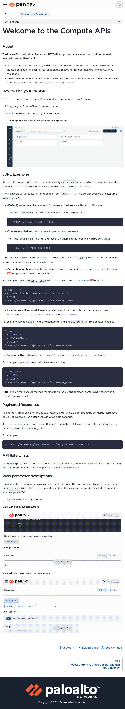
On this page (11, 21)
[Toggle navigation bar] (4, 4)
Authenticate (111, 268)
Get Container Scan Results (63, 467)
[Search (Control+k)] (119, 4)
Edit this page (88, 647)
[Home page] (5, 14)
